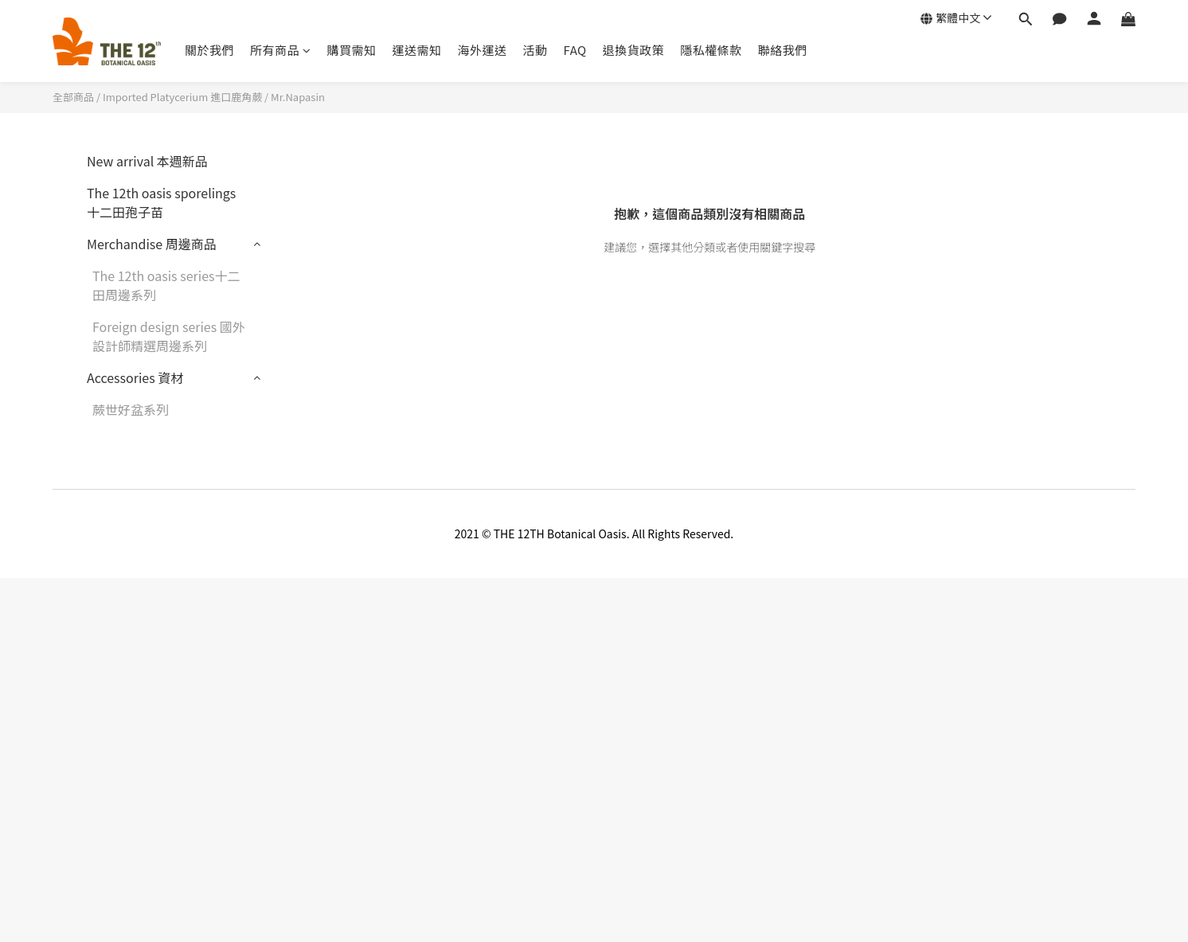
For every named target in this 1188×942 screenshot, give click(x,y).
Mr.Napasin (298, 96)
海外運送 (482, 49)
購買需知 (352, 49)
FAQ (575, 49)
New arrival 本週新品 (147, 160)
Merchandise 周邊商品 (152, 243)
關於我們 (209, 49)
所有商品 (280, 49)
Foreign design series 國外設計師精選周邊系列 (168, 336)
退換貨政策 (634, 49)
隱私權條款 (711, 49)
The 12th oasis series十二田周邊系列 (166, 285)
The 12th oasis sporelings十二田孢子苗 (161, 202)
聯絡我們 (782, 49)
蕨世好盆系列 (130, 409)
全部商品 (73, 96)
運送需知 (417, 49)
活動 (535, 49)
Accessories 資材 (135, 377)
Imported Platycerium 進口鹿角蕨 (182, 96)
